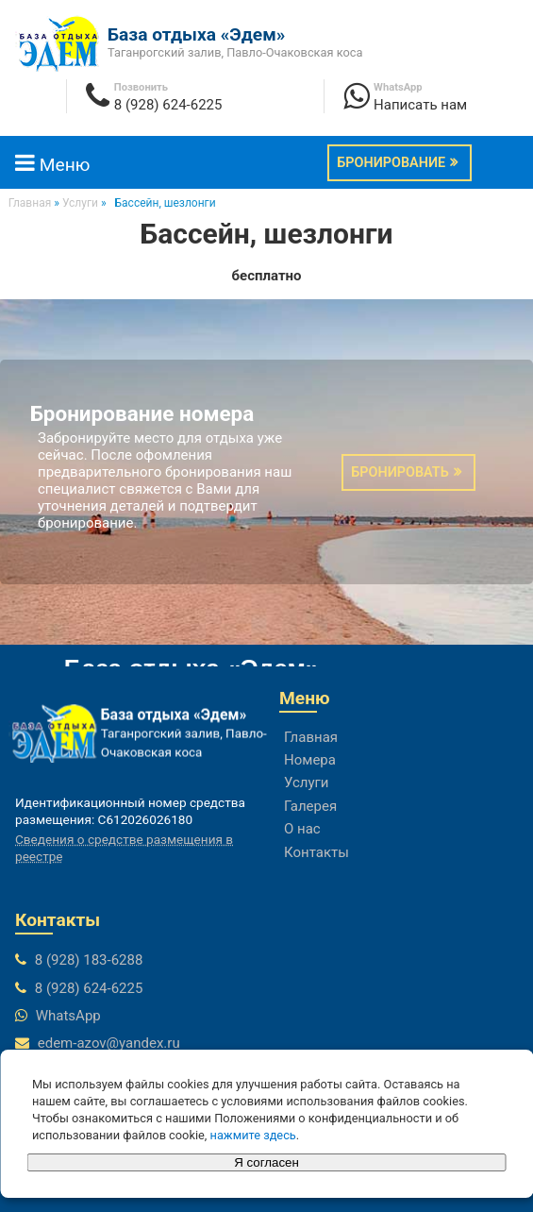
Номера (310, 759)
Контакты (316, 852)
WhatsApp (68, 1015)
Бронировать (399, 472)
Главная (311, 737)
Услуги (306, 782)
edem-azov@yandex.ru (109, 1043)
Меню (52, 165)
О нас (302, 828)
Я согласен (266, 1162)
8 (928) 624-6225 (168, 104)
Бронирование (391, 163)
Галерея (310, 806)
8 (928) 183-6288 (89, 959)
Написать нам (420, 104)
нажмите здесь (253, 1135)
